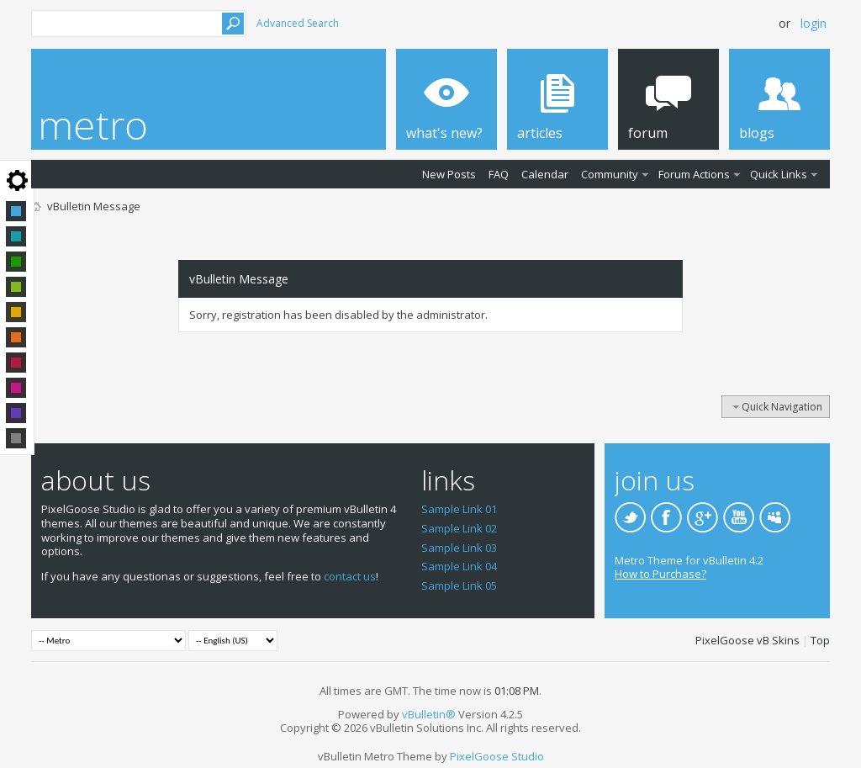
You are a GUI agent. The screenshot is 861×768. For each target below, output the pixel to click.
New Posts (449, 174)
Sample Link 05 (459, 585)
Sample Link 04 (459, 566)
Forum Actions (694, 174)
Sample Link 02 (459, 528)
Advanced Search (297, 23)
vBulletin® (429, 714)
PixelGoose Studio (497, 756)
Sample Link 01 (459, 508)
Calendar (544, 174)
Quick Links (778, 174)
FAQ (499, 174)
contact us (350, 576)
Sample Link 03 (459, 547)
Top (820, 640)
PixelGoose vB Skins (747, 640)
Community (609, 174)
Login (813, 23)
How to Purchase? (660, 573)
